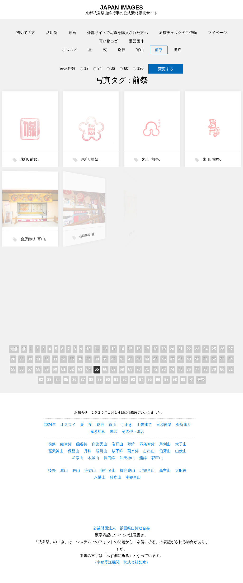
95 (150, 380)
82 (41, 380)
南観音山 (133, 477)
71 (147, 369)
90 (108, 380)
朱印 (24, 159)
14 (122, 349)
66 (105, 369)
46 (164, 359)
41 (122, 359)
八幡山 (99, 477)
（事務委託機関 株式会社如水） (121, 562)
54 (231, 359)
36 (111, 68)
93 (133, 380)
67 (113, 369)
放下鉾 (117, 451)
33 (55, 359)
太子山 (181, 444)
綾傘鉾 (66, 444)
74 (172, 369)
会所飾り (17, 234)
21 (180, 349)
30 (30, 359)
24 (97, 68)
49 (189, 359)
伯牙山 (165, 451)
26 (222, 349)
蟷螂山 (101, 451)
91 (116, 380)
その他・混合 (133, 431)
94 (141, 380)
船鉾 (143, 458)
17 (147, 349)
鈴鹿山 (115, 477)
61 (63, 369)
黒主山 (165, 470)
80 (222, 369)
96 (158, 380)
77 (197, 369)
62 (72, 369)
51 (205, 359)
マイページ (217, 33)
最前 (14, 349)
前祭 (159, 50)
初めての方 (25, 33)
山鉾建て (144, 425)
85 (66, 380)
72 (155, 369)
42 (130, 359)
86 (74, 380)
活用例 (51, 33)
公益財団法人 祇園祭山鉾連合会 (121, 528)
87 (83, 380)
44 (147, 359)
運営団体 (136, 41)
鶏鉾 (131, 444)
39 (105, 359)
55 (13, 369)
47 (172, 359)
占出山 (149, 451)
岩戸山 (117, 444)
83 (49, 380)
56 (21, 369)
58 (38, 369)
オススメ (69, 50)
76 (189, 369)
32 (46, 359)
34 (63, 359)
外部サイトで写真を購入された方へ (117, 33)
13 (113, 349)
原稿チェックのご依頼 (178, 33)
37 (88, 359)
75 (180, 369)
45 (155, 359)
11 (97, 349)
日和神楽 (163, 425)
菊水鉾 (133, 451)
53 (222, 359)
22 (189, 349)
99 (183, 380)
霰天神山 (55, 451)
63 (80, 369)
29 (21, 359)
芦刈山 (165, 444)
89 (99, 380)
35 (72, 359)
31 (38, 359)
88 (91, 380)
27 (231, 349)
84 (58, 380)
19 (164, 349)
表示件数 (67, 68)
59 (46, 369)
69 (130, 369)
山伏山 (181, 451)
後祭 (177, 50)
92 (124, 380)
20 (172, 349)
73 (164, 369)
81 (231, 369)
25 (214, 349)
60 (124, 68)
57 (30, 369)
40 (113, 359)
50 (197, 359)
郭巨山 (157, 458)
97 (166, 380)
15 (130, 349)
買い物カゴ (108, 41)
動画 (72, 33)
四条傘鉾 (147, 444)
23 (197, 349)
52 (214, 359)
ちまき (126, 425)
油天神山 (127, 458)
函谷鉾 (82, 444)
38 (97, 359)
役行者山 (108, 470)
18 (155, 349)
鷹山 (64, 470)
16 (138, 349)
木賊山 (93, 458)
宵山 (140, 50)
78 (205, 369)
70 (138, 369)
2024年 (50, 425)
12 (84, 68)
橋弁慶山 (127, 470)
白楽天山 (99, 444)
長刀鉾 (109, 458)
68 (122, 369)
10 (88, 349)
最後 (201, 380)
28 (13, 359)
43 (138, 359)
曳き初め (97, 431)
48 (180, 359)
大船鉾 (181, 470)
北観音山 (147, 470)
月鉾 (87, 451)
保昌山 (73, 451)
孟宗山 (77, 458)
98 (175, 380)
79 (214, 369)
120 (138, 68)
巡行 (121, 50)
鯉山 (76, 470)
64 (88, 369)
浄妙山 (90, 470)
